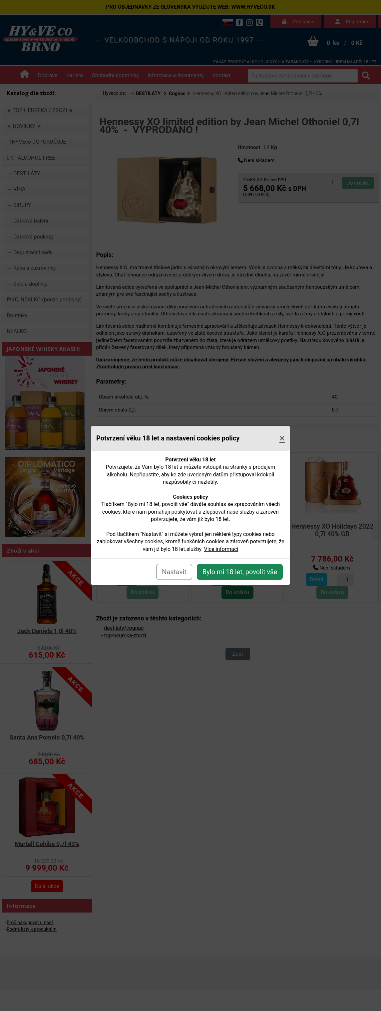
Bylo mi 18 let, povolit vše (239, 572)
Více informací (221, 549)
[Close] (282, 438)
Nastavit (174, 572)
